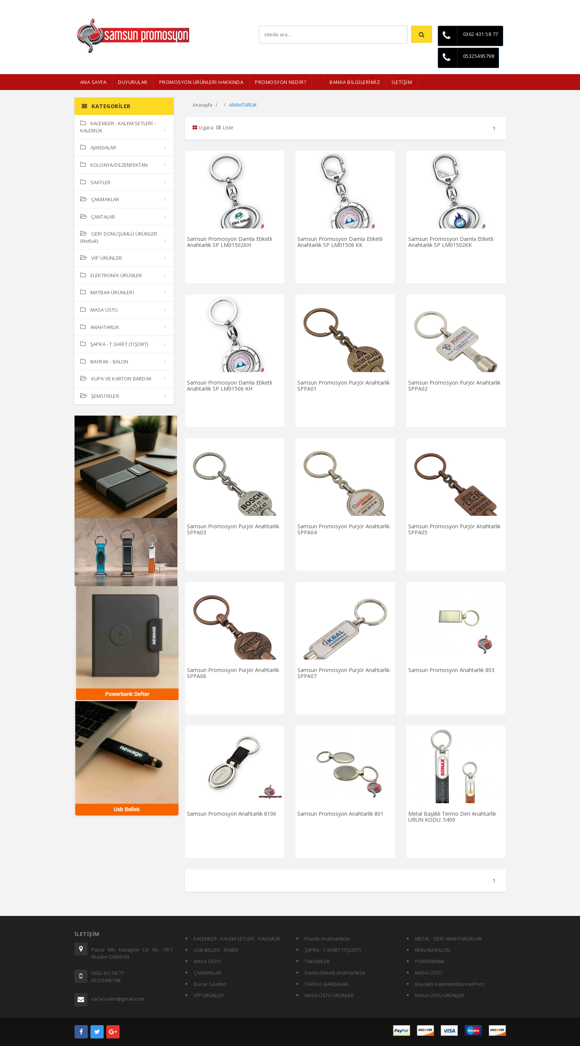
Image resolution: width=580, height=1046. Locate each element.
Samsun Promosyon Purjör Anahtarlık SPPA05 (454, 529)
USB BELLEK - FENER (216, 950)
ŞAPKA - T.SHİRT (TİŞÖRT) (114, 344)
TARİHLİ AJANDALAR (326, 984)
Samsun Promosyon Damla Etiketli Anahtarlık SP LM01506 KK (340, 241)
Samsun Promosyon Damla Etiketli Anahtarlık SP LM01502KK (450, 241)
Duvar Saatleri (210, 984)
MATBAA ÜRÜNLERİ (107, 292)
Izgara (203, 127)
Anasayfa (202, 105)
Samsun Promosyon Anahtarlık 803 (451, 670)
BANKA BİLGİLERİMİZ (355, 82)
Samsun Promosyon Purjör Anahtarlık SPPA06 (233, 672)
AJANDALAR (98, 147)
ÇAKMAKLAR (100, 199)
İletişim (498, 5)
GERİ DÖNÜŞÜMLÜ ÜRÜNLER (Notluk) (118, 237)
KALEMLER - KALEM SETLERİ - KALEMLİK (118, 127)
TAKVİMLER (317, 961)
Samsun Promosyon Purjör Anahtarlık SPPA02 (454, 385)
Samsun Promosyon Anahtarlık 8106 (231, 813)
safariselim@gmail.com (117, 998)
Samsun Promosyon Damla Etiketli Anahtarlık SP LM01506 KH (229, 385)
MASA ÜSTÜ (99, 309)
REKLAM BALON (432, 950)
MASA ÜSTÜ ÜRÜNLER (329, 995)
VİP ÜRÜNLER (101, 258)
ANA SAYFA (93, 82)
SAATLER (95, 182)
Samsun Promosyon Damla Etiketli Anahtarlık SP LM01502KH (229, 241)
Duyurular (133, 82)
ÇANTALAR (97, 216)
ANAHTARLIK (99, 327)
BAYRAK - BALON (104, 361)
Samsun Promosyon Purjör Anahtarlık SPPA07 (343, 672)
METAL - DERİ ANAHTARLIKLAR (448, 938)
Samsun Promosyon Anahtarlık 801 (340, 813)
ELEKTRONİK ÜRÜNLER (111, 275)
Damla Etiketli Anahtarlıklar (335, 972)
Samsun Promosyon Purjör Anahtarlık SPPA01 (343, 385)
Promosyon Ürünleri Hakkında (201, 82)
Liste (224, 127)
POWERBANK (430, 961)
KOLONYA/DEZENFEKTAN (114, 164)
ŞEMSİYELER (99, 396)
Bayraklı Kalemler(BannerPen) (449, 984)
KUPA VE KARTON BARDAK (116, 378)
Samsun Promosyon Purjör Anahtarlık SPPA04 (343, 529)
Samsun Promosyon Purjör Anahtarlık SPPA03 (233, 529)
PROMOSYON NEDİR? (280, 82)
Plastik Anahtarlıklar (327, 938)
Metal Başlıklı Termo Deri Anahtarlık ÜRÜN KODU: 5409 (452, 816)
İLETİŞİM (402, 82)
